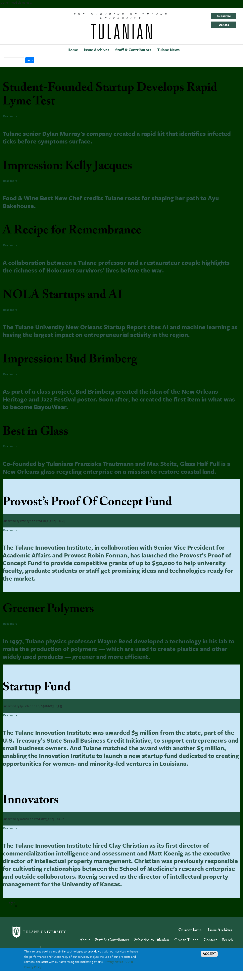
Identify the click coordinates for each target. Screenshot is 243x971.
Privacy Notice (114, 961)
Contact (210, 940)
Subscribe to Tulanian (151, 940)
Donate (224, 24)
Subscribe (224, 15)
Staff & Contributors (133, 49)
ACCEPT (209, 954)
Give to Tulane (186, 940)
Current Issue (189, 930)
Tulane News (168, 49)
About (85, 940)
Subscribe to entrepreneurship (25, 901)
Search (227, 940)
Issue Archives (96, 49)
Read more (10, 116)
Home (72, 49)
